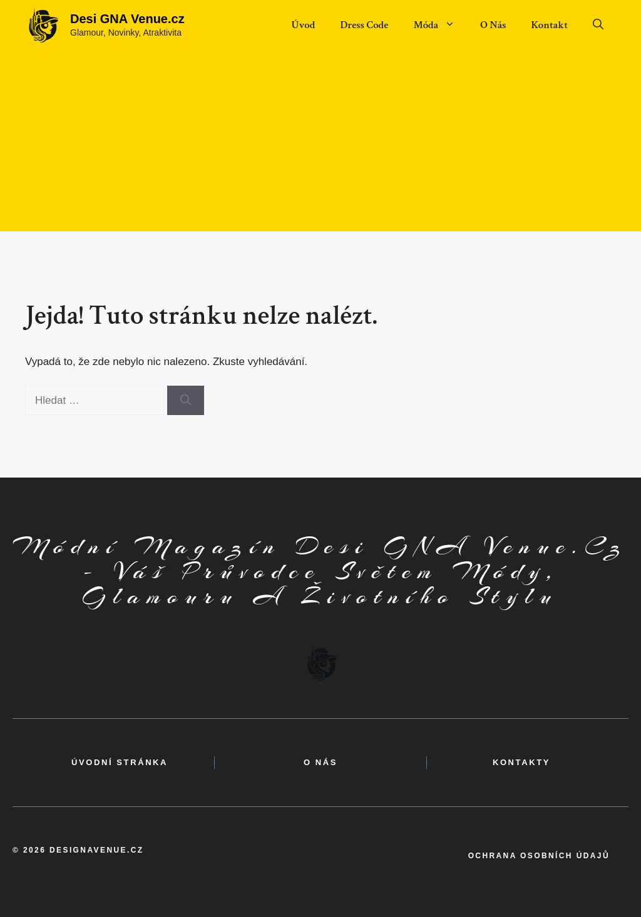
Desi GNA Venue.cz (127, 19)
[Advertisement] (320, 143)
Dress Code (364, 25)
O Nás (493, 25)
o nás (320, 762)
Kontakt (549, 25)
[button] (598, 25)
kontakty (521, 762)
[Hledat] (185, 401)
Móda (440, 25)
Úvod (303, 25)
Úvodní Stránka (119, 762)
